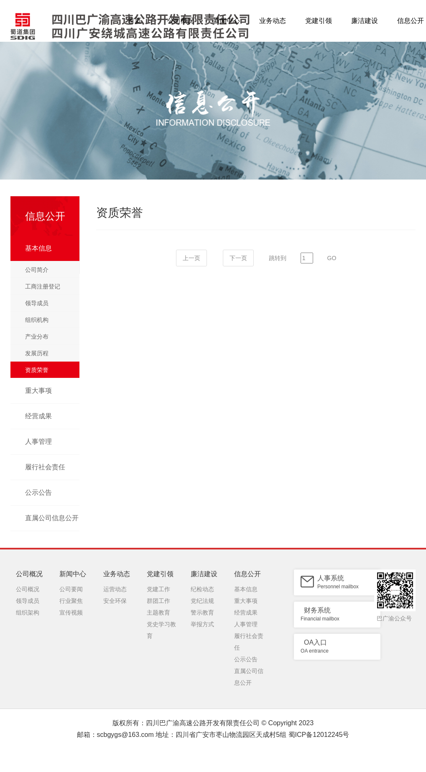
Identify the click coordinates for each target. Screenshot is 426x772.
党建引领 (318, 20)
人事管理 (38, 441)
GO (332, 258)
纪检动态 (202, 589)
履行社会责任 (45, 467)
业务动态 (272, 20)
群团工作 (158, 600)
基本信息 (38, 248)
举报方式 (202, 624)
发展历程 (36, 353)
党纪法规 (202, 600)
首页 (134, 20)
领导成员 (36, 303)
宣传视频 (71, 612)
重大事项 (38, 390)
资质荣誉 (36, 370)
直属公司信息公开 (52, 517)
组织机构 (36, 319)
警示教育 (202, 612)
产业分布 (36, 336)
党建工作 (158, 589)
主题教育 (158, 612)
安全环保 (115, 600)
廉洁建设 (364, 20)
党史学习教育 (161, 625)
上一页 (191, 258)
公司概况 (180, 20)
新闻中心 (226, 20)
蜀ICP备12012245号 (318, 734)
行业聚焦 (71, 600)
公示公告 (38, 492)
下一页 (238, 258)
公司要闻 (71, 589)
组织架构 (27, 612)
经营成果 (38, 416)
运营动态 (115, 589)
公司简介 (36, 269)
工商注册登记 (42, 286)
